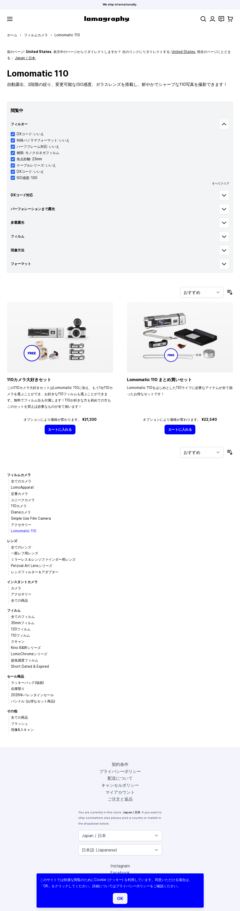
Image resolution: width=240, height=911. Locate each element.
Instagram (120, 865)
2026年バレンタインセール (32, 695)
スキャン (18, 641)
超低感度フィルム (24, 660)
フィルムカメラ (36, 35)
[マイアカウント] (212, 19)
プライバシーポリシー (120, 771)
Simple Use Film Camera (31, 518)
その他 (12, 711)
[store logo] (106, 19)
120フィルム (21, 629)
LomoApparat (22, 487)
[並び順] (202, 292)
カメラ (16, 588)
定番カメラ (19, 494)
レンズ (12, 541)
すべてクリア (220, 183)
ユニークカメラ (23, 500)
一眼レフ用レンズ (24, 553)
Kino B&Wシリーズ (26, 648)
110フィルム (20, 635)
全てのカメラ (21, 481)
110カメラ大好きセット (29, 379)
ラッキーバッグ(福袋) (27, 683)
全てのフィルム (23, 616)
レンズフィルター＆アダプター (34, 572)
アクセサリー (21, 525)
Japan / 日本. (25, 58)
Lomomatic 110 (23, 531)
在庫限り (18, 689)
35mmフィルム (22, 623)
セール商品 (15, 676)
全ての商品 (19, 600)
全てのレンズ (21, 547)
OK (120, 898)
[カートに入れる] (60, 429)
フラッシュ (19, 723)
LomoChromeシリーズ (29, 654)
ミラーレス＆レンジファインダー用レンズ (43, 559)
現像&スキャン (22, 729)
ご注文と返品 (120, 799)
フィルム (14, 610)
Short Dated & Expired (30, 666)
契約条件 (120, 764)
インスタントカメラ (22, 582)
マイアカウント (120, 792)
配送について (120, 778)
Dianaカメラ (21, 512)
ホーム (12, 35)
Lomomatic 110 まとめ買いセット (159, 379)
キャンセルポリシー (120, 785)
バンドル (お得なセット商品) (33, 701)
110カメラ (19, 506)
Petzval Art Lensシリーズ (31, 566)
